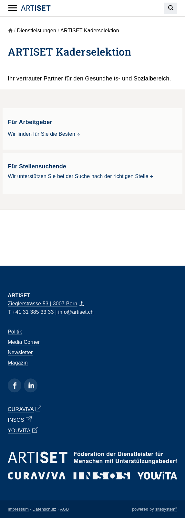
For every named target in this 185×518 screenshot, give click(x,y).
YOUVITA (23, 430)
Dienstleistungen (37, 30)
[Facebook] (14, 385)
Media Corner (24, 342)
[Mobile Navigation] (12, 8)
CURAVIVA (24, 409)
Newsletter (20, 352)
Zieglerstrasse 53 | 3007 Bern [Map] (46, 304)
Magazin (18, 362)
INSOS (20, 419)
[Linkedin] (30, 385)
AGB (64, 509)
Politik (15, 331)
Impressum (18, 509)
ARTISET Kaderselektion (89, 30)
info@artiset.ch (76, 312)
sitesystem (166, 509)
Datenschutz (44, 509)
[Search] (170, 8)
